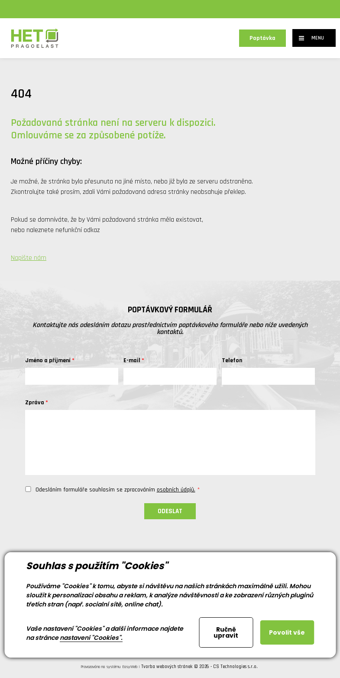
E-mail (131, 360)
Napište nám (28, 257)
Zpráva (34, 402)
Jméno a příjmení (48, 360)
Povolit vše (287, 632)
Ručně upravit (226, 632)
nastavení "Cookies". (91, 637)
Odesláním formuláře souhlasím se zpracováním (115, 490)
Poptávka (262, 38)
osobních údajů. (176, 490)
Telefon (232, 360)
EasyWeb (129, 666)
